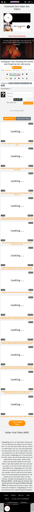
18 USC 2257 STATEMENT (20, 499)
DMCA (7, 499)
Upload (13, 495)
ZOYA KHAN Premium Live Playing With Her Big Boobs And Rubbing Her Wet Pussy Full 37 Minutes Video (17, 269)
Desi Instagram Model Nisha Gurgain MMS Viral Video (17, 416)
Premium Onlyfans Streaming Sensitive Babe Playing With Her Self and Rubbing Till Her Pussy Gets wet (17, 342)
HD (30, 83)
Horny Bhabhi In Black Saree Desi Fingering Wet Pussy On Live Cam (17, 243)
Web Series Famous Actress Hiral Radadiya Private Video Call (17, 193)
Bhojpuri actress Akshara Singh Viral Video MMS (17, 292)
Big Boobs (16, 83)
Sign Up (20, 495)
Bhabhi (11, 83)
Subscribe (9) (16, 67)
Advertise (24, 502)
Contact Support (12, 502)
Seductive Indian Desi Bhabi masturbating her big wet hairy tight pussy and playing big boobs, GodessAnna (17, 317)
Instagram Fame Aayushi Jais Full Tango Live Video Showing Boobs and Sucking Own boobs (17, 392)
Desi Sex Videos (24, 83)
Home (6, 495)
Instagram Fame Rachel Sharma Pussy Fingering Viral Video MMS (17, 169)
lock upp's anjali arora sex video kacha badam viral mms (17, 144)
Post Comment (28, 103)
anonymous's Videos (23, 118)
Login (28, 495)
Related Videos (9, 118)
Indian (2, 85)
